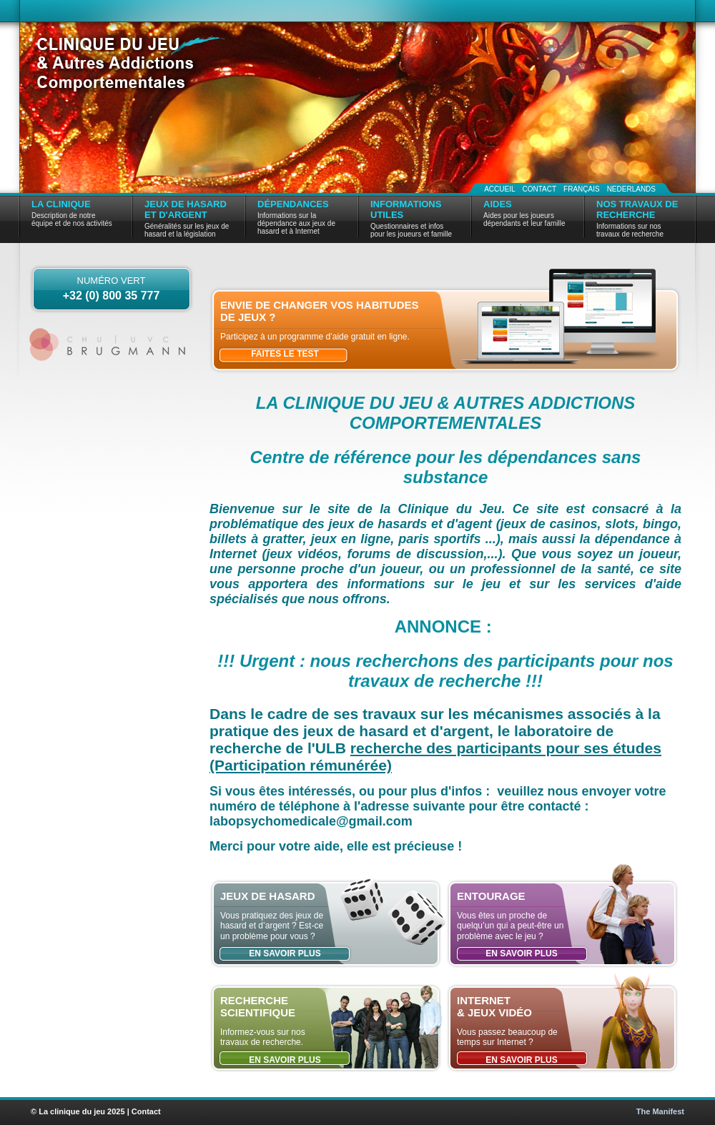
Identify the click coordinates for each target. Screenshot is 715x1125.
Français (581, 189)
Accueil (499, 189)
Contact (539, 189)
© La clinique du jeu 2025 (78, 1111)
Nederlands (631, 189)
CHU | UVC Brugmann (109, 344)
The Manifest (660, 1111)
